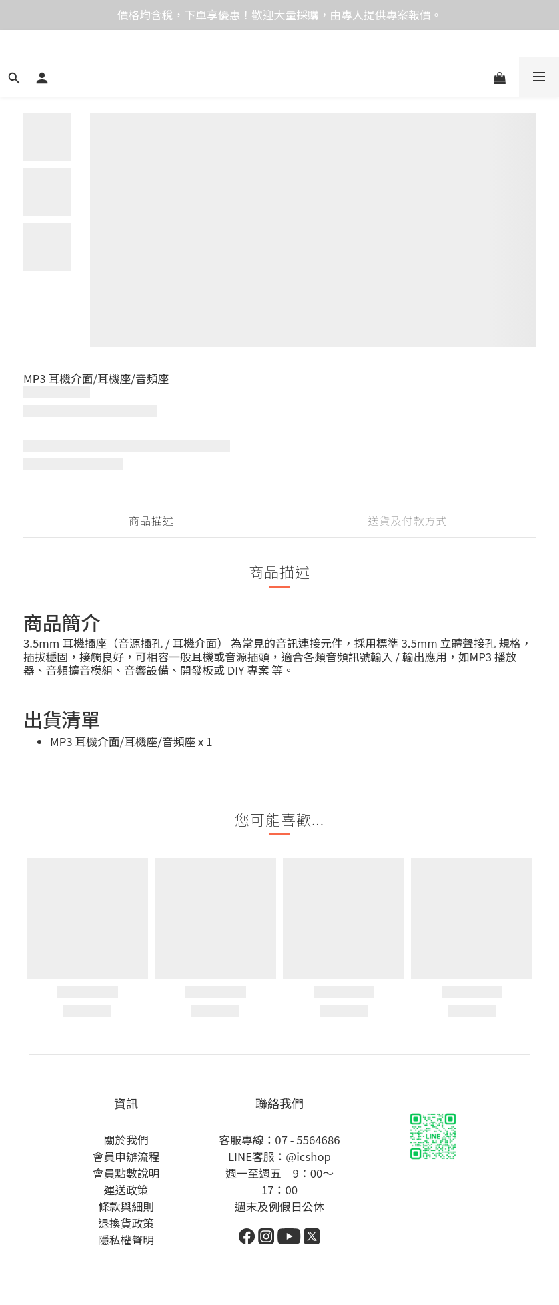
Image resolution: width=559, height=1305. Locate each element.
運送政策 (125, 1190)
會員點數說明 (126, 1173)
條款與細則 (126, 1206)
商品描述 (151, 520)
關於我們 (125, 1140)
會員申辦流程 (126, 1156)
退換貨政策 (126, 1223)
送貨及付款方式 (407, 520)
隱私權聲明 (126, 1240)
